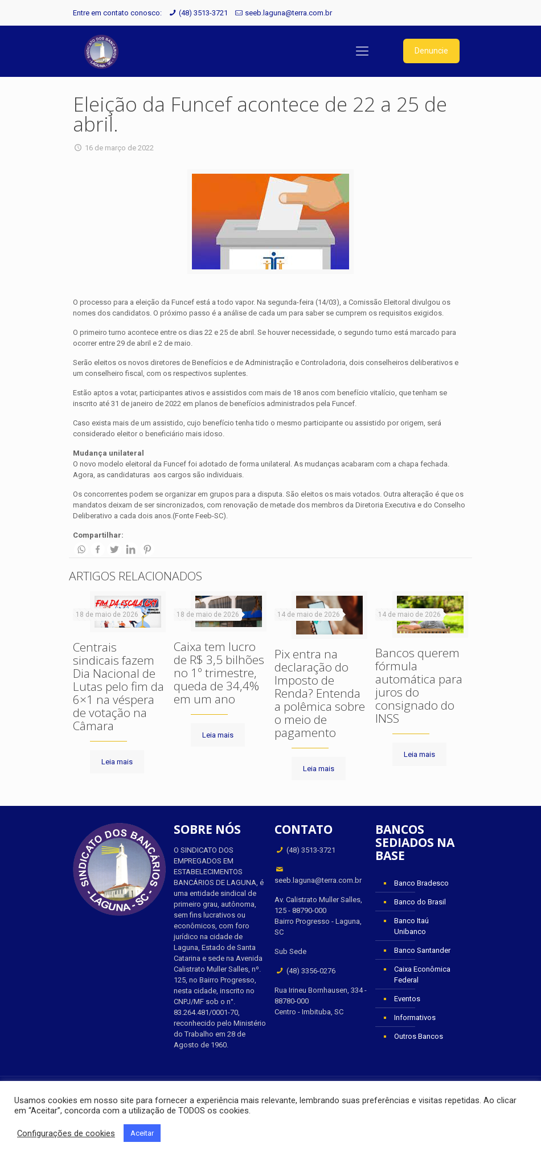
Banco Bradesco (421, 883)
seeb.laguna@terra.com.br (288, 13)
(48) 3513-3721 (203, 13)
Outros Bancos (418, 1036)
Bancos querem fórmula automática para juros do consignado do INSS (418, 685)
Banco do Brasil (420, 902)
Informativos (415, 1017)
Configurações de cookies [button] (66, 1133)
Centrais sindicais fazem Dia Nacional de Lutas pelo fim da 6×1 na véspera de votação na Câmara (118, 686)
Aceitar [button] (142, 1133)
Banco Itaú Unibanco (411, 926)
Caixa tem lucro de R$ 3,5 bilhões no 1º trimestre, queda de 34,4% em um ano (219, 672)
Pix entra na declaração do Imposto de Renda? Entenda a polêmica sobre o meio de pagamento (319, 693)
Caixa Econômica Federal (422, 974)
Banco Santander (422, 950)
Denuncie (431, 50)
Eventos (407, 998)
